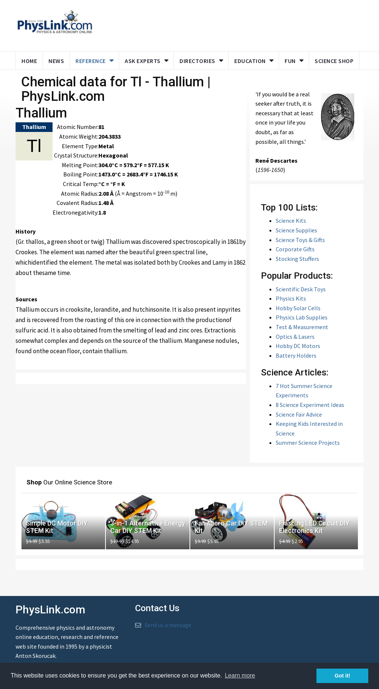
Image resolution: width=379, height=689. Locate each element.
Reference (91, 60)
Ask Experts (143, 60)
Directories (197, 60)
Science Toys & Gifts (300, 240)
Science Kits (291, 220)
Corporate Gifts (295, 249)
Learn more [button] (240, 675)
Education (250, 60)
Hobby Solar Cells (298, 308)
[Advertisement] (240, 24)
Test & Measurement (302, 327)
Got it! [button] (342, 676)
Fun (290, 60)
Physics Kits (291, 298)
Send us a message (168, 625)
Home (29, 60)
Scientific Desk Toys (301, 289)
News (56, 60)
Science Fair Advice (299, 414)
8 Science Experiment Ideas (310, 404)
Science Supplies (296, 230)
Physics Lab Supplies (302, 317)
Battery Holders (296, 355)
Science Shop (334, 60)
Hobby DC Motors (298, 346)
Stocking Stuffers (297, 258)
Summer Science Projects (308, 442)
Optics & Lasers (295, 336)
